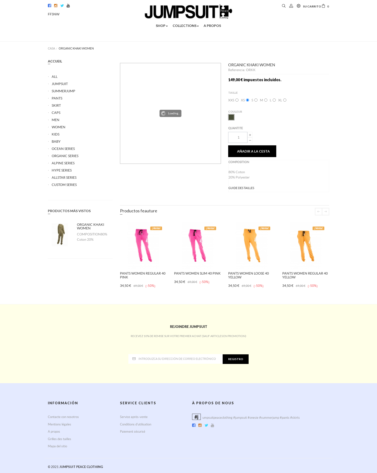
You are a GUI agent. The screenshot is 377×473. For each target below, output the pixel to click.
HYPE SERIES (62, 170)
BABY (56, 141)
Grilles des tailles (59, 439)
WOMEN (58, 127)
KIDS (55, 134)
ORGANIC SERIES (65, 156)
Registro (235, 359)
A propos (54, 431)
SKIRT (56, 105)
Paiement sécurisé (132, 431)
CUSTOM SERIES (64, 185)
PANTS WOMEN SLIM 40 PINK (197, 273)
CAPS (56, 113)
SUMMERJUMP (63, 91)
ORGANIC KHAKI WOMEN (90, 226)
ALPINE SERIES (63, 163)
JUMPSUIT (60, 84)
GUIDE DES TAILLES (241, 188)
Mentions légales (59, 424)
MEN (55, 120)
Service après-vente (134, 417)
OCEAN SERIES (63, 149)
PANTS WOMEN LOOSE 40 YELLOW (248, 275)
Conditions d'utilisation (135, 424)
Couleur (235, 111)
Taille (233, 92)
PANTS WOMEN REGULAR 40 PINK (142, 275)
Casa (51, 48)
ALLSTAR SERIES (64, 177)
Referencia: (237, 70)
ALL (54, 77)
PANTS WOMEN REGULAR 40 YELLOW (305, 275)
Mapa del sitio (57, 446)
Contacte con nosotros (63, 417)
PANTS (57, 98)
